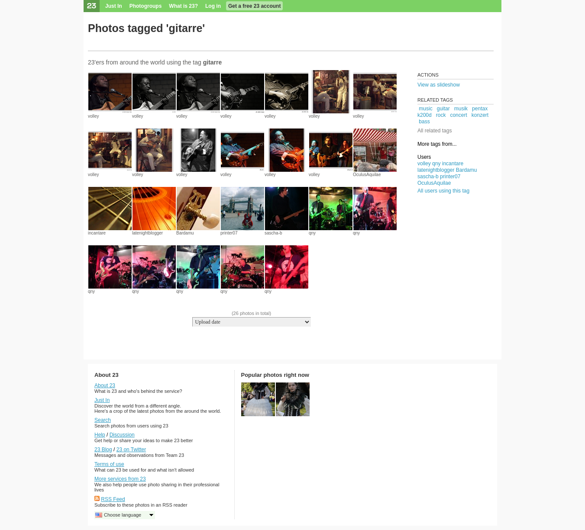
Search (102, 420)
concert (458, 115)
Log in (213, 6)
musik (461, 109)
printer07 (228, 233)
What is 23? (183, 6)
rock (441, 115)
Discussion (122, 435)
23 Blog (103, 449)
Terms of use (109, 464)
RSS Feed (113, 499)
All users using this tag (443, 191)
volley (93, 116)
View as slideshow (438, 85)
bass (424, 122)
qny (312, 233)
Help (99, 435)
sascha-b (273, 233)
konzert (480, 115)
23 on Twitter (131, 449)
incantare (97, 233)
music (425, 109)
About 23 (104, 385)
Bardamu (185, 233)
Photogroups (145, 6)
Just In (113, 6)
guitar (443, 109)
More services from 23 (120, 479)
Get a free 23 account (254, 6)
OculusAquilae (367, 174)
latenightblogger (147, 233)
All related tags (434, 131)
